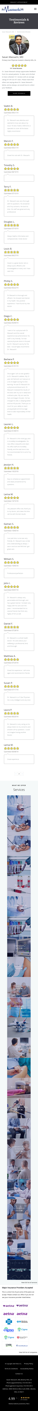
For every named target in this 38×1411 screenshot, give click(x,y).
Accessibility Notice (26, 1369)
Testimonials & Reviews (23, 32)
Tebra (27, 1404)
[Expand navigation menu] (35, 9)
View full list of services (29, 1282)
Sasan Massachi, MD (8, 32)
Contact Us (19, 1374)
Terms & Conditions (11, 1369)
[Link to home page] (16, 9)
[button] (19, 2)
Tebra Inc (18, 1364)
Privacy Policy (28, 1364)
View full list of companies (28, 1352)
